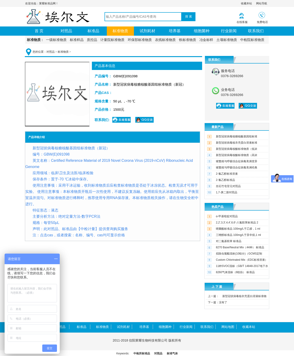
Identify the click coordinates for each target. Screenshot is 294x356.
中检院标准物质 (252, 40)
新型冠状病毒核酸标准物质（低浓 (236, 149)
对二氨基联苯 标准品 (228, 241)
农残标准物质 (165, 40)
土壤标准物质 (226, 40)
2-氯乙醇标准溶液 (227, 173)
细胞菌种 (201, 31)
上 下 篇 (217, 286)
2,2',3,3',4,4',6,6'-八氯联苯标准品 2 (237, 222)
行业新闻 (229, 31)
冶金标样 (206, 40)
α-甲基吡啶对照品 (227, 216)
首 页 (39, 31)
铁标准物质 (187, 40)
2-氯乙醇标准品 (225, 180)
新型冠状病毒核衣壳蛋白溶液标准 (236, 142)
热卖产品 (217, 206)
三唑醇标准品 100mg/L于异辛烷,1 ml (238, 235)
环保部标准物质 (140, 40)
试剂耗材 (147, 31)
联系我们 (256, 31)
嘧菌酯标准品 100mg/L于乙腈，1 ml (238, 228)
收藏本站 (246, 3)
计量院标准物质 (112, 40)
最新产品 (217, 127)
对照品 (66, 31)
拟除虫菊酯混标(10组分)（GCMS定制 (239, 253)
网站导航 (261, 3)
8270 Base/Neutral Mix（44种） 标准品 (240, 247)
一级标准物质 (56, 40)
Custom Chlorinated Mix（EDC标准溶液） (242, 259)
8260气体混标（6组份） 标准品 (235, 272)
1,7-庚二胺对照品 (226, 192)
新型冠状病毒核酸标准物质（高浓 (236, 155)
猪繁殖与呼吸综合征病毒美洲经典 (236, 167)
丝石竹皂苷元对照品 (228, 186)
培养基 (175, 31)
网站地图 (227, 327)
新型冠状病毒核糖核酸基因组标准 (236, 136)
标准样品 (77, 40)
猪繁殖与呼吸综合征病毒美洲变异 (236, 161)
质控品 (92, 40)
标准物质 (120, 31)
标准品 (93, 31)
